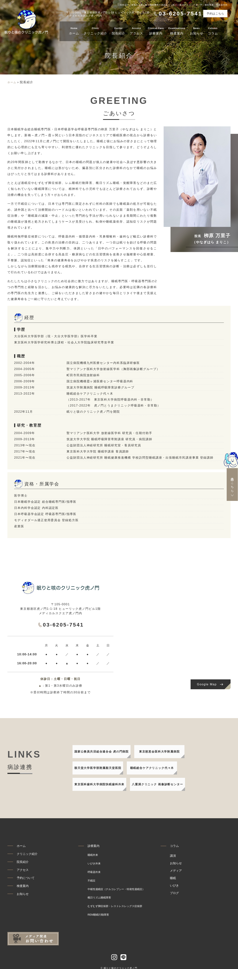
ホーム (74, 30)
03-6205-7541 (61, 624)
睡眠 (189, 879)
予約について (28, 884)
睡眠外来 (94, 857)
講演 (189, 857)
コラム (213, 30)
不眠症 (93, 879)
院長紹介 (118, 30)
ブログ (191, 894)
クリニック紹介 (95, 30)
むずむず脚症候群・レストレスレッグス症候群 (123, 901)
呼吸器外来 (96, 872)
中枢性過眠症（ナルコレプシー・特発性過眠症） (124, 887)
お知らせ (196, 30)
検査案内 (176, 30)
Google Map (207, 684)
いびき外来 (96, 864)
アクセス (136, 30)
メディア (193, 872)
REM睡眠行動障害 (101, 909)
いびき (191, 887)
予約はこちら (215, 13)
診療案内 (156, 30)
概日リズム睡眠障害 (103, 894)
